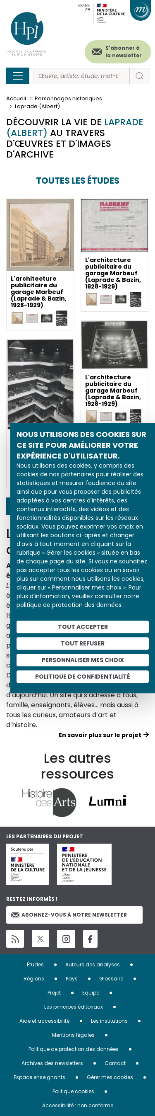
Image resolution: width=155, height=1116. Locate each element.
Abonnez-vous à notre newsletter (69, 914)
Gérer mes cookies (110, 1077)
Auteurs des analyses (92, 964)
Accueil (16, 98)
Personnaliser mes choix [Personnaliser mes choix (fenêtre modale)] (83, 660)
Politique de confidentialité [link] (82, 676)
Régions (34, 978)
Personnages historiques (68, 98)
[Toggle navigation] (17, 76)
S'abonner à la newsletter (123, 51)
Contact (115, 1063)
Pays (72, 978)
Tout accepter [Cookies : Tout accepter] (83, 627)
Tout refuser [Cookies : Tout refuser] (83, 643)
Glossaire (111, 978)
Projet (54, 992)
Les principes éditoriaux (73, 1006)
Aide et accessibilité (44, 1020)
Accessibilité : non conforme (77, 1105)
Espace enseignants (39, 1077)
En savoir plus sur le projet (100, 735)
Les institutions (109, 1020)
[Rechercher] (81, 76)
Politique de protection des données (74, 1049)
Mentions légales (73, 1034)
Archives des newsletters (52, 1063)
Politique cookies (73, 1091)
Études (35, 964)
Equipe (90, 992)
